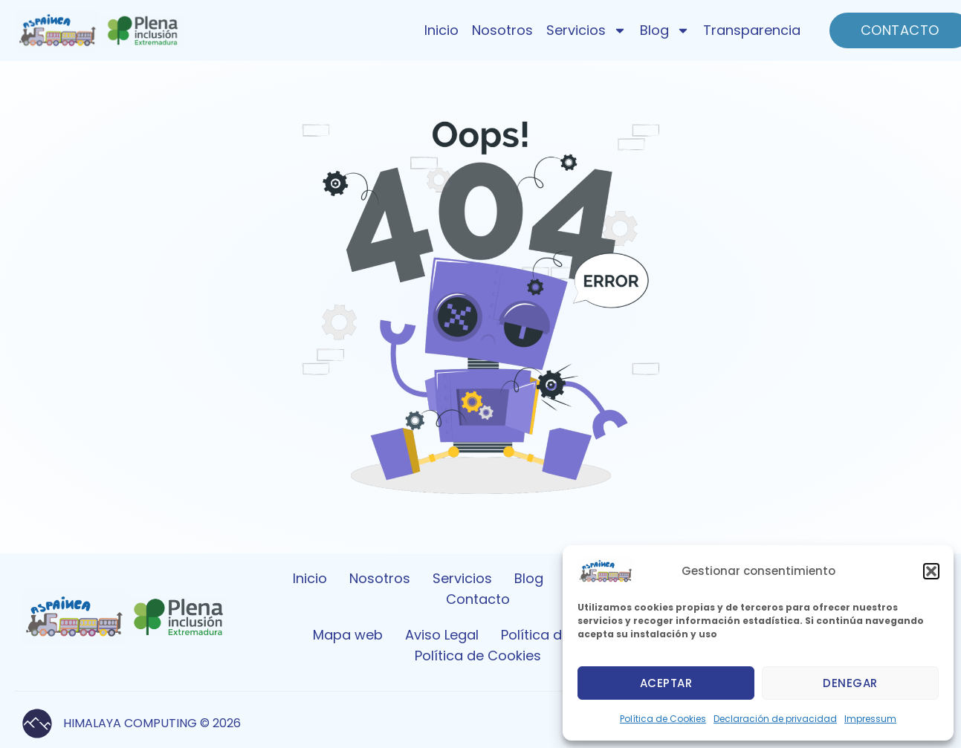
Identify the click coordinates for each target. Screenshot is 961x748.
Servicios (586, 30)
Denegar (850, 683)
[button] (931, 571)
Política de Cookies (663, 718)
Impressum (870, 718)
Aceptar (666, 683)
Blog (665, 30)
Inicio (441, 30)
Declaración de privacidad (775, 718)
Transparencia (751, 30)
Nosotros (502, 30)
